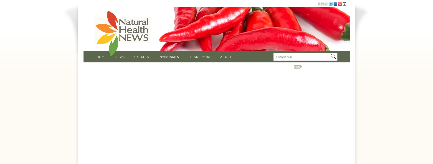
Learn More (200, 57)
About (226, 57)
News (120, 57)
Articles (141, 57)
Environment (169, 57)
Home (101, 57)
